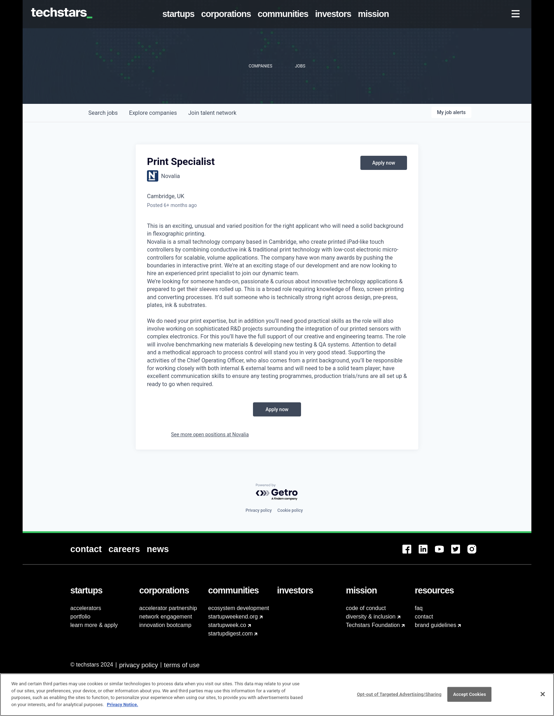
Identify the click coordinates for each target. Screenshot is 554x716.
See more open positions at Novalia (210, 434)
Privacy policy (259, 510)
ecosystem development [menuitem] (238, 608)
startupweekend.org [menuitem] (233, 617)
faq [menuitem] (419, 608)
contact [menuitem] (424, 617)
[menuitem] (179, 14)
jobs (103, 113)
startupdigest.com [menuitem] (230, 634)
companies (153, 113)
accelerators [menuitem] (85, 608)
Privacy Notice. (122, 707)
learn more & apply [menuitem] (94, 625)
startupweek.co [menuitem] (227, 625)
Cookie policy (290, 510)
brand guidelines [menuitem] (435, 625)
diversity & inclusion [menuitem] (371, 617)
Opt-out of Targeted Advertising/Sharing (399, 697)
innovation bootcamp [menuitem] (165, 625)
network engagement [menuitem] (165, 617)
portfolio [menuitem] (80, 617)
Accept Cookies (469, 697)
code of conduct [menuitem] (366, 608)
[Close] (542, 697)
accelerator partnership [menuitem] (168, 608)
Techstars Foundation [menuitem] (373, 625)
